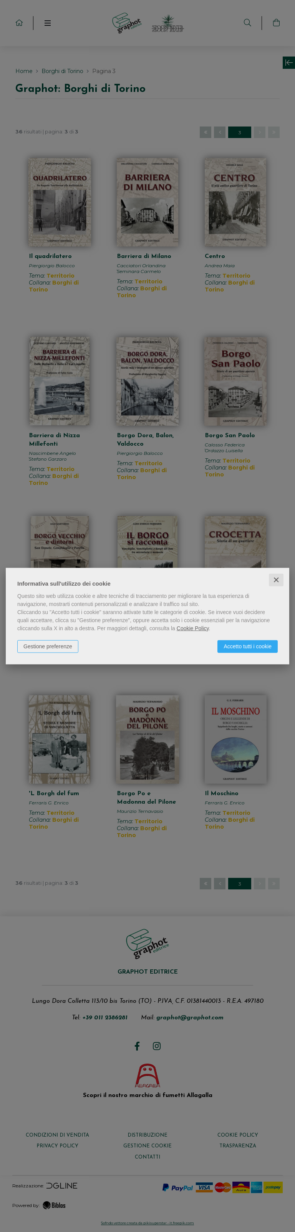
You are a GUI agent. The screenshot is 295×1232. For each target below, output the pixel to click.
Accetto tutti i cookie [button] (248, 646)
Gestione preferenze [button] (47, 646)
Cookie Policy (193, 628)
